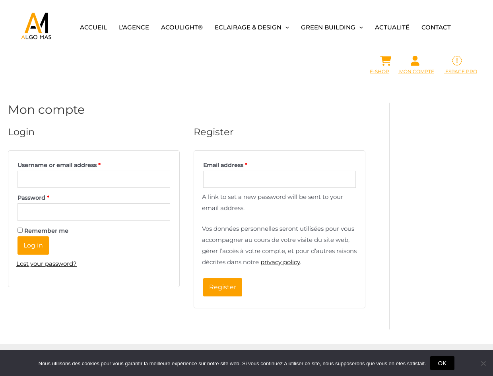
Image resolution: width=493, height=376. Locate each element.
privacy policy (280, 262)
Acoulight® (182, 27)
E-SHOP (379, 71)
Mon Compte (416, 71)
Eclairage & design (252, 27)
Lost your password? (46, 263)
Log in (33, 245)
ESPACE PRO (460, 71)
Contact (436, 27)
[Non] (483, 363)
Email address (225, 165)
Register (222, 287)
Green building (332, 27)
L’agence (134, 27)
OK (442, 363)
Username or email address (59, 165)
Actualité (392, 27)
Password (33, 198)
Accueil (93, 27)
